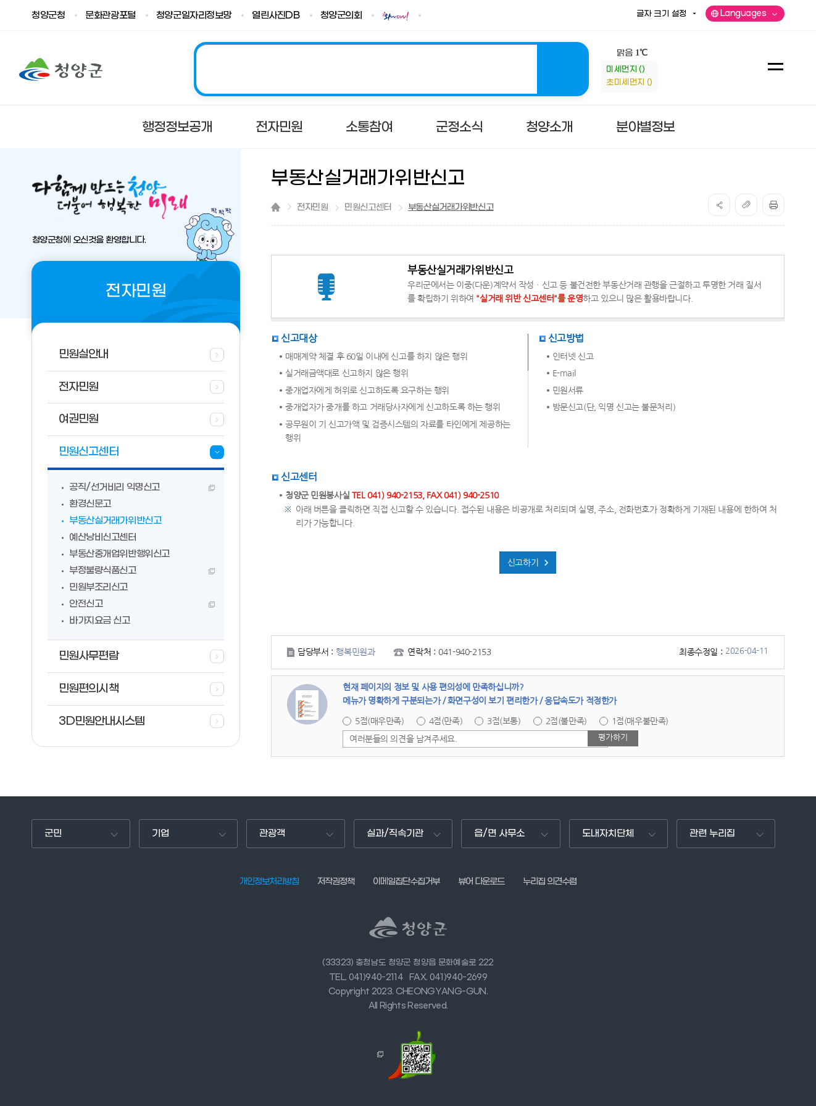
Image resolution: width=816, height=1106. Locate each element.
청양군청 (48, 15)
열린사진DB (275, 15)
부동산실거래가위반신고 (450, 207)
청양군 (60, 69)
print (773, 205)
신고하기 (522, 562)
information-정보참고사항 (668, 77)
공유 (719, 205)
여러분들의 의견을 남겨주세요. (403, 739)
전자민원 (312, 207)
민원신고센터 (367, 207)
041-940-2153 (464, 652)
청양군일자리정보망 (193, 15)
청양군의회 (341, 15)
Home (275, 207)
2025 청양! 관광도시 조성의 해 (391, 69)
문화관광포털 (110, 15)
